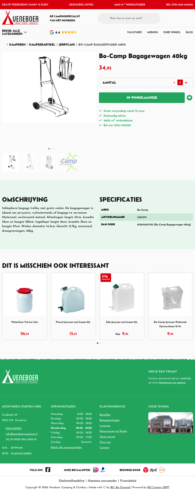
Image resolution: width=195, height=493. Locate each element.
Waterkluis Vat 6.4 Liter (24, 321)
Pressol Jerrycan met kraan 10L (73, 321)
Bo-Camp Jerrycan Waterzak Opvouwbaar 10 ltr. (170, 324)
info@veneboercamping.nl (21, 434)
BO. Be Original (120, 487)
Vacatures (134, 32)
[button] (184, 18)
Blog (189, 32)
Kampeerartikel (42, 44)
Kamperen (17, 44)
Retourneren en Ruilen (113, 431)
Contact (104, 447)
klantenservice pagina (172, 382)
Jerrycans (67, 44)
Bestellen (105, 415)
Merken (152, 32)
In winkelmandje (142, 97)
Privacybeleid (128, 480)
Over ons (105, 442)
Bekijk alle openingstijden (66, 447)
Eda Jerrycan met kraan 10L (122, 321)
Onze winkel (171, 32)
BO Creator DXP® (158, 487)
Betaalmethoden (110, 420)
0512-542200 (13, 428)
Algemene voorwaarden (102, 480)
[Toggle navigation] (15, 32)
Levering (105, 426)
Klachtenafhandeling (71, 480)
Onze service (107, 436)
